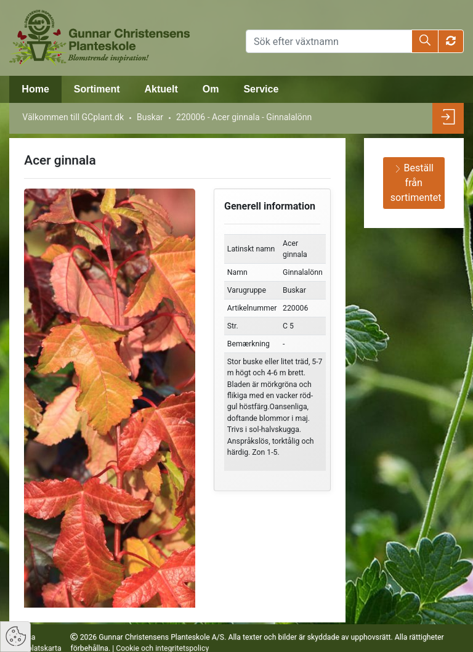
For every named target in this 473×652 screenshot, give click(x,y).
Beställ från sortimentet (416, 182)
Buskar (150, 117)
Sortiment (97, 89)
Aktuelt (160, 89)
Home (35, 89)
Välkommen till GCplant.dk (73, 117)
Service (260, 89)
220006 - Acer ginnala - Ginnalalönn (244, 117)
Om (211, 89)
